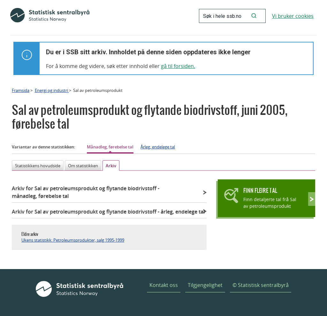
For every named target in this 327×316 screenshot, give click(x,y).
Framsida (20, 90)
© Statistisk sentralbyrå (260, 285)
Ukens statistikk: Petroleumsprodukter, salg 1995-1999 (72, 240)
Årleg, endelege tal (158, 147)
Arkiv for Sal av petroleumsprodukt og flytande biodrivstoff (85, 192)
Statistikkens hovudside (37, 166)
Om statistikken (83, 166)
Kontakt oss (163, 285)
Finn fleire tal (260, 190)
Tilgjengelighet (205, 285)
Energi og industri (52, 90)
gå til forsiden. (178, 66)
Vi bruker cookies (293, 15)
